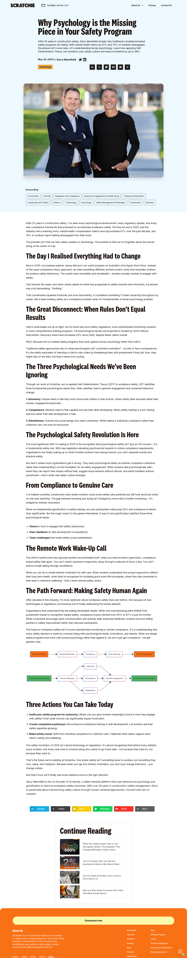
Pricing (152, 5)
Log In (153, 939)
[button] (137, 5)
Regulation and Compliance (67, 196)
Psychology (86, 202)
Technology (71, 202)
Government (33, 196)
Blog (129, 948)
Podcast (47, 196)
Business (150, 202)
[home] (22, 5)
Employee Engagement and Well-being (101, 196)
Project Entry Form (159, 952)
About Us (131, 935)
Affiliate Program (158, 935)
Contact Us (166, 5)
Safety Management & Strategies (110, 202)
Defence (57, 202)
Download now (93, 920)
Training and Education (134, 196)
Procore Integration (159, 943)
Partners (130, 939)
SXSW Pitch (132, 956)
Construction (135, 202)
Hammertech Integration (161, 948)
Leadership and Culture (38, 202)
